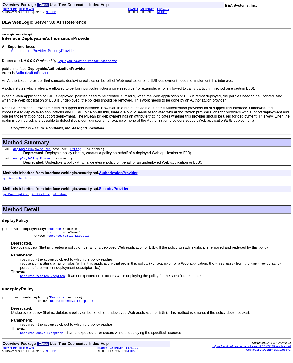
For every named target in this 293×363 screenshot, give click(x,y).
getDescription (15, 197)
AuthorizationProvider (28, 51)
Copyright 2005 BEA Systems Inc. (268, 356)
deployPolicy (24, 150)
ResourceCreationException (69, 240)
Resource (43, 150)
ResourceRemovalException (71, 307)
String (75, 150)
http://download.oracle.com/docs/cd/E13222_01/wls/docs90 (251, 352)
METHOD (51, 12)
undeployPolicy (25, 160)
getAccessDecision (18, 180)
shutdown (60, 197)
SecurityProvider (61, 51)
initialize (41, 197)
